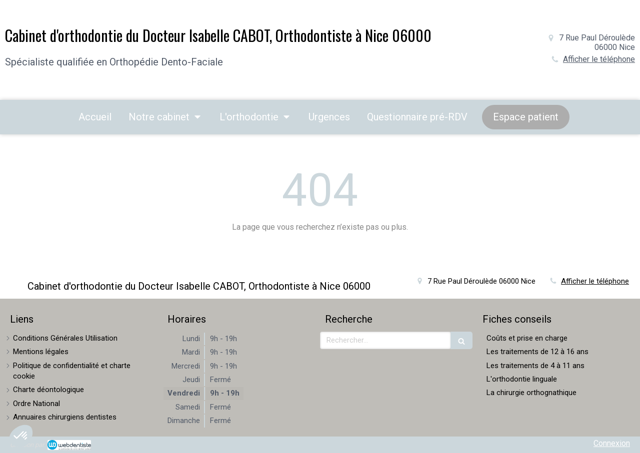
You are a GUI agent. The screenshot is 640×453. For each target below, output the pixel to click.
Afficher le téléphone (599, 59)
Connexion (612, 443)
